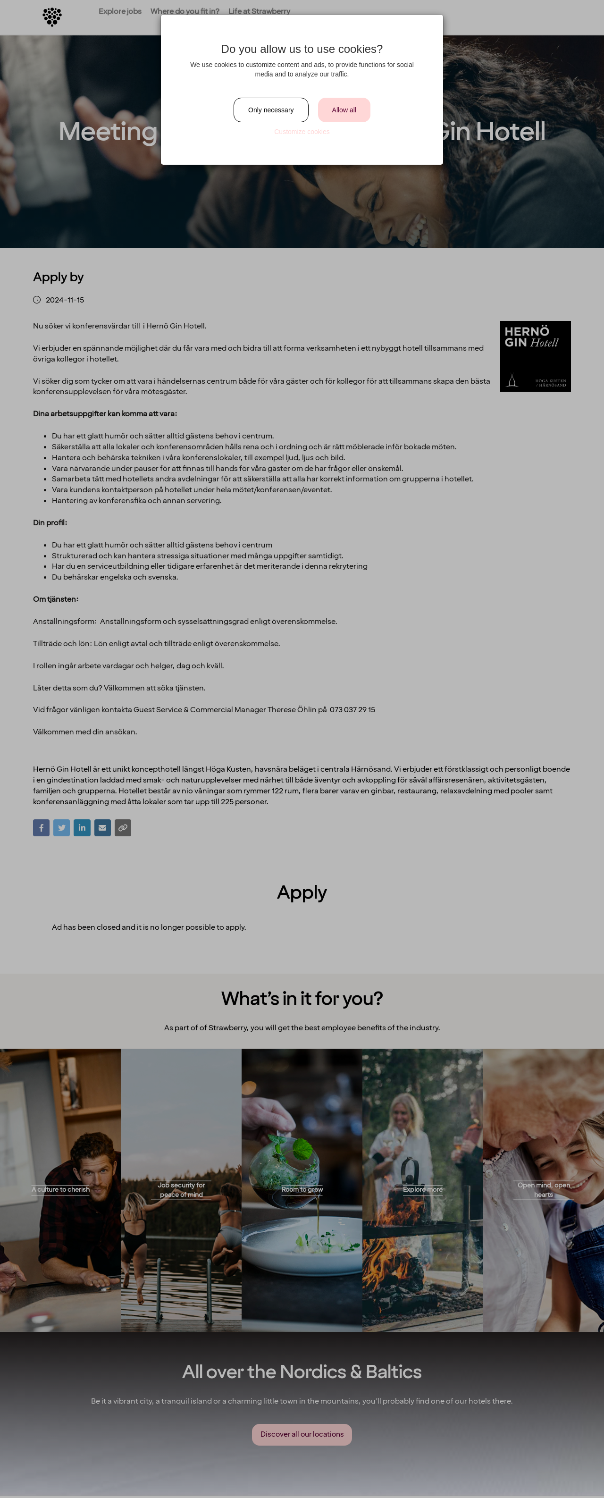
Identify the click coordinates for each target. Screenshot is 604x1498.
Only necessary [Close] (271, 110)
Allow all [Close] (344, 110)
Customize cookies (302, 131)
